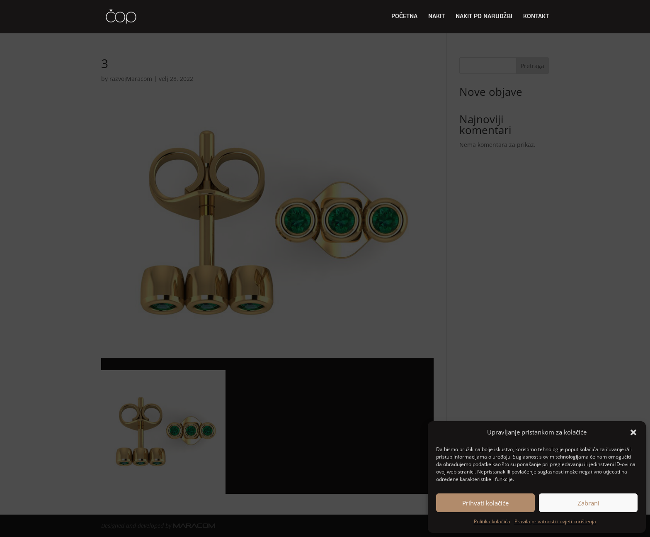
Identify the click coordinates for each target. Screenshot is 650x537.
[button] (633, 432)
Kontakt (536, 17)
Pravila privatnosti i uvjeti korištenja (555, 521)
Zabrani (588, 503)
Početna (404, 17)
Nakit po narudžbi (484, 17)
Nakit (436, 17)
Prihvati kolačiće (485, 503)
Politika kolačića (492, 521)
